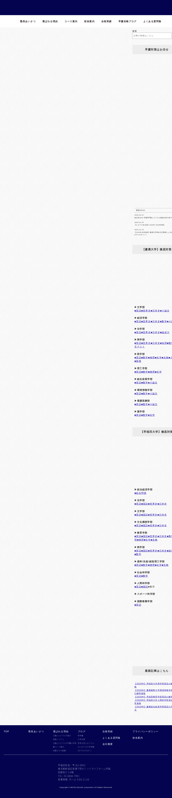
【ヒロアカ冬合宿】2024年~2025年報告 (149, 225)
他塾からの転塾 (59, 750)
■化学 (158, 357)
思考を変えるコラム (86, 743)
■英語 (137, 310)
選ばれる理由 (50, 21)
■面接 (137, 361)
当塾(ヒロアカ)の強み (62, 735)
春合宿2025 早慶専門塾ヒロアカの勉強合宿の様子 (153, 218)
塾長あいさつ (28, 21)
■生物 (165, 357)
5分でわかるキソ (85, 750)
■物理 (151, 357)
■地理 (163, 343)
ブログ (81, 731)
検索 (134, 31)
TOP (6, 731)
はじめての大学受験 (86, 747)
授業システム (58, 739)
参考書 (80, 735)
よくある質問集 (152, 21)
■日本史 (155, 310)
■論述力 (164, 332)
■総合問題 (140, 493)
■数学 (163, 321)
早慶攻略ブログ (127, 21)
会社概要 (107, 744)
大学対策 (81, 739)
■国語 (144, 503)
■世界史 (146, 310)
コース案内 (70, 21)
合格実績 (106, 21)
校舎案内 (89, 21)
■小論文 (164, 310)
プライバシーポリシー (145, 731)
